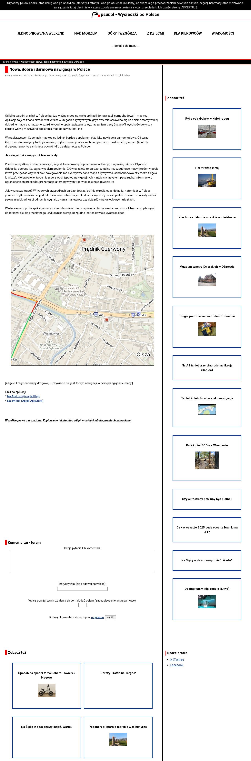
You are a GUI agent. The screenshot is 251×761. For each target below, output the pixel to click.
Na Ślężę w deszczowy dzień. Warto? (46, 727)
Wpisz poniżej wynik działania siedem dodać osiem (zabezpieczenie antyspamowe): (82, 600)
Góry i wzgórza (122, 33)
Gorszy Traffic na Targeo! (118, 673)
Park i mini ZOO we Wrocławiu (207, 456)
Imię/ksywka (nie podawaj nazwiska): (82, 584)
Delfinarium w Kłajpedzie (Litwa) (207, 597)
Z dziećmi (155, 33)
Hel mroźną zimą (207, 176)
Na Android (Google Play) (23, 396)
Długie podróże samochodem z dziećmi (207, 325)
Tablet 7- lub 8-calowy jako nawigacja (207, 406)
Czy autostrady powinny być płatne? (207, 499)
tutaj (73, 7)
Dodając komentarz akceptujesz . (76, 617)
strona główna (10, 61)
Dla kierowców (188, 33)
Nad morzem (85, 33)
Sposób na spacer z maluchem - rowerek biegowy (46, 684)
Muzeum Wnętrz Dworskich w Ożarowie (207, 275)
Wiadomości (223, 33)
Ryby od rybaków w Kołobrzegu (207, 127)
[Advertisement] (84, 102)
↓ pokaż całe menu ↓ (125, 46)
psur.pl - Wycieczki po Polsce (125, 14)
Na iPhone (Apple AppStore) (25, 401)
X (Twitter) (177, 659)
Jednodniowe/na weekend (40, 33)
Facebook (176, 665)
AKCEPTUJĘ (189, 7)
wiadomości (27, 61)
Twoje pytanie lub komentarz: (82, 548)
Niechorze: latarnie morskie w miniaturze (118, 735)
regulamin (97, 617)
